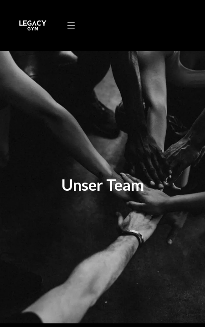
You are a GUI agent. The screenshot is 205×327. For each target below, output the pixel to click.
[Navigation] (71, 25)
